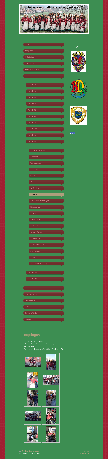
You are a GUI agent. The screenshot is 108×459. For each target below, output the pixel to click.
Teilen (72, 133)
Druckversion (25, 451)
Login (86, 451)
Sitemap (36, 451)
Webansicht (84, 453)
